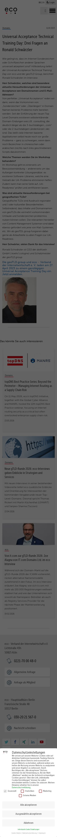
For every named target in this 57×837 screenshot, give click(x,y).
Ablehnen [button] (28, 820)
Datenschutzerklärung (21, 785)
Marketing (45, 789)
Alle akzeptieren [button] (28, 802)
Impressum (42, 831)
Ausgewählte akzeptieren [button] (29, 811)
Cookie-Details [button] (16, 831)
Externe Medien (27, 793)
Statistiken (27, 789)
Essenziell (10, 789)
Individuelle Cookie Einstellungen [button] (28, 827)
